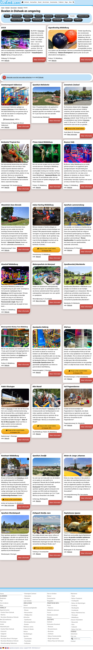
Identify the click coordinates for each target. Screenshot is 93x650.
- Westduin (27, 598)
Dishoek (26, 2)
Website (6, 60)
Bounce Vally (69, 142)
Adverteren (74, 634)
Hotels (2, 624)
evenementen (14, 415)
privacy (21, 647)
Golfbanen (78, 20)
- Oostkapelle (75, 601)
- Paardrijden (27, 641)
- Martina (2, 615)
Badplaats (3, 598)
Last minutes (27, 601)
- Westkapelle (75, 608)
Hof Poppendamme (71, 386)
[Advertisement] (46, 67)
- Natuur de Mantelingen (78, 603)
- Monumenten (28, 612)
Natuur (27, 20)
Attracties (39, 16)
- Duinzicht (3, 631)
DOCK (3, 28)
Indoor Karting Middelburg (43, 205)
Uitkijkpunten (28, 16)
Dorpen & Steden (17, 20)
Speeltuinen (48, 16)
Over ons (73, 636)
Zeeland (45, 240)
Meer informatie (39, 60)
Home (2, 594)
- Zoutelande (74, 610)
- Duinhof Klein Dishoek (7, 612)
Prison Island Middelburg (43, 142)
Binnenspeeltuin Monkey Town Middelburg (14, 327)
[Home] (22, 2)
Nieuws (49, 617)
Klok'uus (67, 327)
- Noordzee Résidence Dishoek (9, 617)
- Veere (73, 596)
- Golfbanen (27, 643)
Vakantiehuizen (4, 627)
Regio (66, 2)
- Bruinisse (50, 631)
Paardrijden (68, 20)
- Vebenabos (27, 596)
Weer (70, 2)
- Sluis (72, 624)
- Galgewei (3, 634)
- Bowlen (26, 624)
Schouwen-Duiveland (53, 624)
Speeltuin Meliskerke (41, 85)
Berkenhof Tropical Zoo (10, 142)
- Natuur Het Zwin (76, 629)
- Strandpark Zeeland (30, 594)
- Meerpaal (3, 636)
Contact (73, 641)
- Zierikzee (50, 634)
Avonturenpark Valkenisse (11, 85)
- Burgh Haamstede (53, 638)
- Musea (26, 610)
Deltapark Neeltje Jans (42, 513)
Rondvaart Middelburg (10, 456)
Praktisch (61, 2)
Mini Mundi (37, 386)
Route (49, 605)
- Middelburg (74, 617)
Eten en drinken (52, 594)
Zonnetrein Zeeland (71, 85)
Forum (49, 612)
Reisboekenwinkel (52, 615)
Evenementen (53, 2)
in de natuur (87, 415)
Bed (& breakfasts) (5, 619)
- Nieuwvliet (74, 622)
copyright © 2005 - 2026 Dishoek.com (32, 647)
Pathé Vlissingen (8, 386)
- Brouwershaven (52, 629)
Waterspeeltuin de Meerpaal (44, 264)
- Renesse (50, 627)
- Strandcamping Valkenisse (8, 643)
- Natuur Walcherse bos (78, 612)
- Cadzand (74, 627)
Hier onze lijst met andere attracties (19, 77)
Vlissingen (41, 31)
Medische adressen (53, 610)
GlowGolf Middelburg (9, 264)
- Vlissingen (74, 615)
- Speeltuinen (27, 619)
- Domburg (74, 605)
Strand (39, 2)
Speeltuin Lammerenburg (74, 205)
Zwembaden (57, 20)
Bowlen (72, 16)
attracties (67, 118)
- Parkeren (50, 608)
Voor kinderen (4, 603)
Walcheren (74, 594)
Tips (1, 601)
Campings (3, 622)
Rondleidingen (37, 20)
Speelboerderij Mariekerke (74, 264)
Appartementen (4, 610)
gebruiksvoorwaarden (14, 647)
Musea (7, 16)
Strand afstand (9, 119)
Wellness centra (83, 16)
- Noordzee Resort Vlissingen (9, 638)
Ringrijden (50, 601)
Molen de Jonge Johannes (74, 456)
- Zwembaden (28, 638)
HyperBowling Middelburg (58, 28)
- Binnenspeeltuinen (29, 622)
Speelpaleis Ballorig (40, 327)
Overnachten (33, 2)
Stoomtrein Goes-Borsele (11, 205)
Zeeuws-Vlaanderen (77, 620)
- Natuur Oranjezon (76, 598)
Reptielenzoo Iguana (72, 513)
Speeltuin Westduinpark (10, 513)
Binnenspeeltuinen (61, 16)
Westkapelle (36, 487)
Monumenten (17, 16)
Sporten (47, 20)
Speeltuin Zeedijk (39, 456)
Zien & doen (46, 2)
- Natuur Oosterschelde (54, 636)
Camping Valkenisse (7, 109)
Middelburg (4, 293)
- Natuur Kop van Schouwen (55, 641)
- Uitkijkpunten (28, 615)
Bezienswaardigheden (30, 608)
